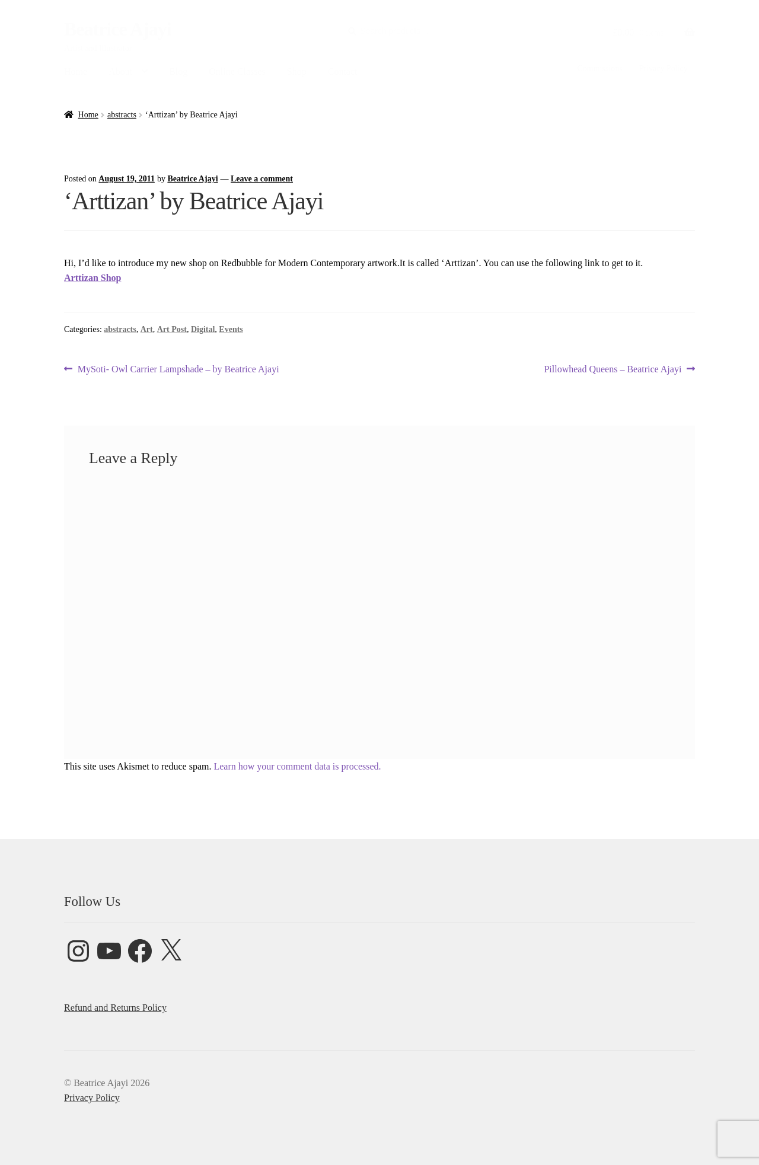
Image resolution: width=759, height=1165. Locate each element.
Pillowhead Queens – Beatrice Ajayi (612, 369)
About (120, 71)
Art (147, 329)
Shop (297, 71)
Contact (343, 71)
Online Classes (237, 71)
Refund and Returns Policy (115, 1008)
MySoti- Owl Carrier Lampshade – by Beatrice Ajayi (178, 369)
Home (75, 71)
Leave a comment (262, 178)
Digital (203, 329)
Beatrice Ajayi (117, 29)
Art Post (172, 329)
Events (231, 329)
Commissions (599, 68)
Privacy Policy (663, 68)
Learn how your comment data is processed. (297, 766)
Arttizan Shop (92, 278)
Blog (178, 71)
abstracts (121, 114)
